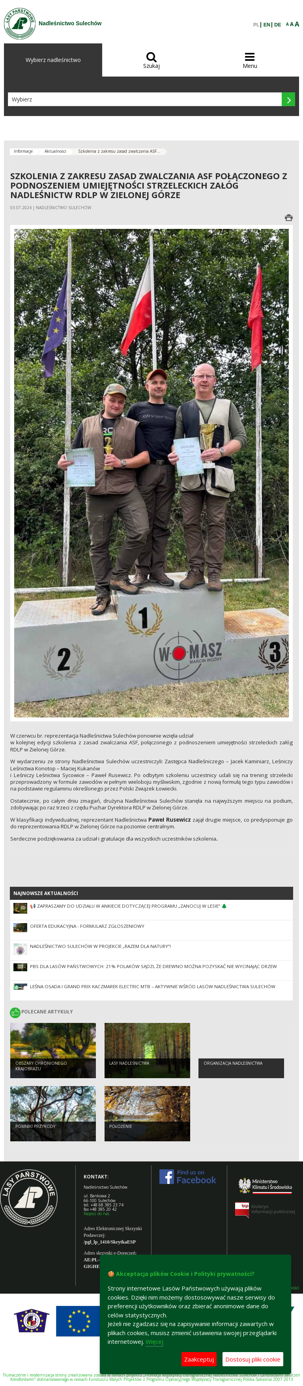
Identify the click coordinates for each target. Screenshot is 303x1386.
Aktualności (55, 151)
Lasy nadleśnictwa (129, 1063)
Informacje (23, 151)
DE (277, 25)
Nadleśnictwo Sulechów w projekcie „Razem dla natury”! (100, 946)
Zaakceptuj (199, 1359)
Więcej (154, 1341)
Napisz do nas (96, 1213)
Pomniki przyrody (35, 1126)
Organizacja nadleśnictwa (233, 1063)
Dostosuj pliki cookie (253, 1359)
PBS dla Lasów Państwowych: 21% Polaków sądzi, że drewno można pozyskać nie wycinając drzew (153, 966)
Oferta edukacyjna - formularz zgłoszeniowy (87, 926)
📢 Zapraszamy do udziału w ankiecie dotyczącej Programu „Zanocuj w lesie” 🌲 (128, 906)
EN (267, 25)
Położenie (120, 1126)
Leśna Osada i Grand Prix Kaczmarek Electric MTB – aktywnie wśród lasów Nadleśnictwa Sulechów (152, 986)
